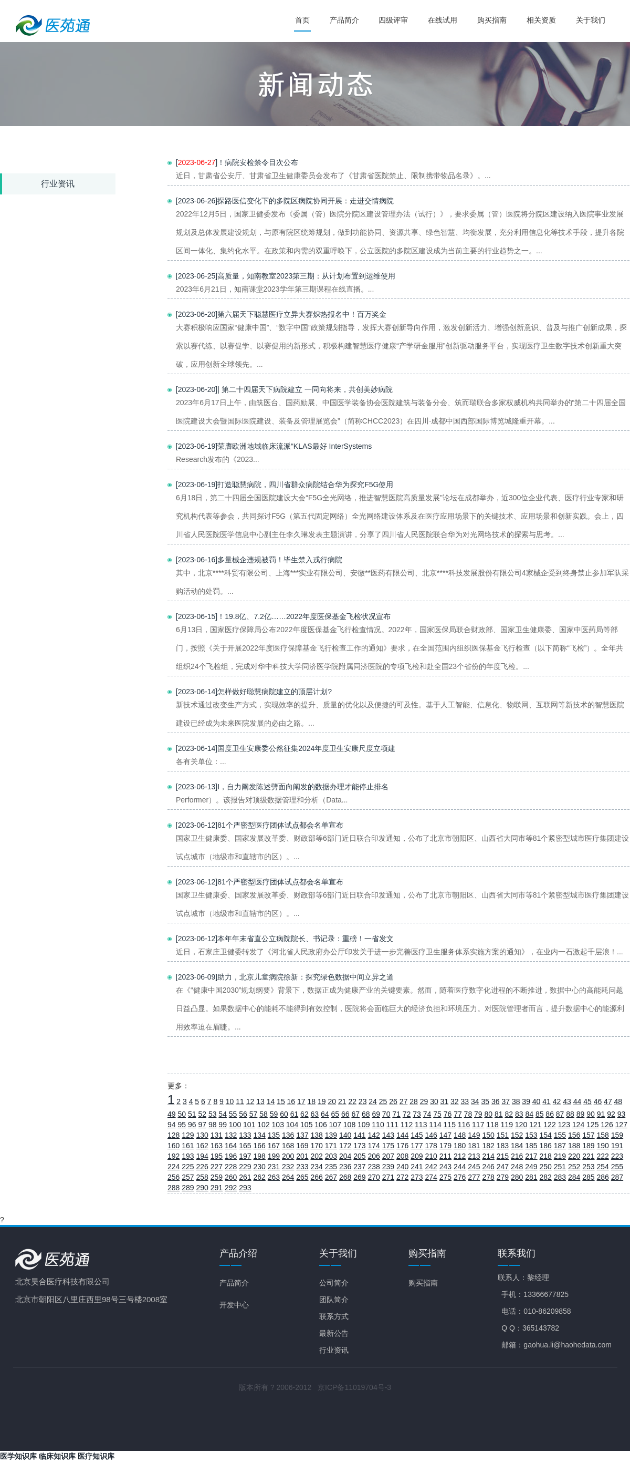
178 (431, 1145)
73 (417, 1114)
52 (202, 1114)
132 (231, 1135)
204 (345, 1156)
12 (250, 1101)
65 (335, 1114)
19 (322, 1101)
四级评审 (396, 20)
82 (509, 1114)
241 (417, 1166)
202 (317, 1156)
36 (495, 1101)
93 (621, 1114)
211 (445, 1156)
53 (212, 1114)
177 (417, 1145)
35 (485, 1101)
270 (374, 1177)
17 (301, 1101)
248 (517, 1166)
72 (407, 1114)
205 (359, 1156)
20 (332, 1101)
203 (331, 1156)
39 (526, 1101)
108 (349, 1124)
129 (188, 1135)
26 (393, 1101)
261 (245, 1177)
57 (253, 1114)
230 (260, 1166)
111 (392, 1124)
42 (557, 1101)
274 (431, 1177)
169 (302, 1145)
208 (402, 1156)
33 (465, 1101)
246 (488, 1166)
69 (376, 1114)
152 (517, 1135)
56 (243, 1114)
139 (331, 1135)
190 (603, 1145)
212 (460, 1156)
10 (230, 1101)
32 (454, 1101)
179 (445, 1145)
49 (171, 1114)
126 (607, 1124)
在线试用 (444, 20)
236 (345, 1166)
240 (402, 1166)
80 (489, 1114)
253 (588, 1166)
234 (317, 1166)
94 (171, 1124)
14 (271, 1101)
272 (402, 1177)
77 (458, 1114)
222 (603, 1156)
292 (231, 1187)
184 (517, 1145)
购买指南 (493, 20)
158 (603, 1135)
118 (492, 1124)
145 (417, 1135)
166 (260, 1145)
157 (588, 1135)
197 (245, 1156)
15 (281, 1101)
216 (517, 1156)
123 (564, 1124)
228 (231, 1166)
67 (355, 1114)
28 (414, 1101)
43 (567, 1101)
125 (592, 1124)
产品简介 (347, 20)
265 (302, 1177)
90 (590, 1114)
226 (202, 1166)
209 (417, 1156)
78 (468, 1114)
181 (474, 1145)
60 (284, 1114)
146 (431, 1135)
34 (475, 1101)
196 (231, 1156)
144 (402, 1135)
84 (529, 1114)
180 (460, 1145)
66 (345, 1114)
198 (260, 1156)
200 (288, 1156)
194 (202, 1156)
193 (188, 1156)
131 (217, 1135)
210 (431, 1156)
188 (574, 1145)
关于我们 (590, 20)
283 (560, 1177)
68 (366, 1114)
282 (546, 1177)
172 (345, 1145)
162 (202, 1145)
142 (374, 1135)
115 (450, 1124)
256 (173, 1177)
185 (531, 1145)
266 (317, 1177)
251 (560, 1166)
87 (560, 1114)
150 (488, 1135)
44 (577, 1101)
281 (531, 1177)
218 (546, 1156)
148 (460, 1135)
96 (192, 1124)
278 (488, 1177)
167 (274, 1145)
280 (517, 1177)
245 (474, 1166)
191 (617, 1145)
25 (383, 1101)
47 (608, 1101)
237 (359, 1166)
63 (315, 1114)
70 (386, 1114)
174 (374, 1145)
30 (434, 1101)
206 (374, 1156)
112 (407, 1124)
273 (417, 1177)
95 (181, 1124)
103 (278, 1124)
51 (192, 1114)
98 (212, 1124)
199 (274, 1156)
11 (240, 1101)
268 (345, 1177)
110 (378, 1124)
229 (245, 1166)
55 (233, 1114)
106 (320, 1124)
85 (540, 1114)
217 (531, 1156)
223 (617, 1156)
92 (611, 1114)
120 (521, 1124)
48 (618, 1101)
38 (516, 1101)
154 (546, 1135)
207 (388, 1156)
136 (288, 1135)
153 (531, 1135)
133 (245, 1135)
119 (507, 1124)
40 (536, 1101)
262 (260, 1177)
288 (173, 1187)
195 (217, 1156)
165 (245, 1145)
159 (617, 1135)
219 (560, 1156)
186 (546, 1145)
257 (188, 1177)
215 (503, 1156)
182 (488, 1145)
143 (388, 1135)
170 (317, 1145)
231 (274, 1166)
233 (302, 1166)
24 (373, 1101)
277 (474, 1177)
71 (396, 1114)
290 (202, 1187)
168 (288, 1145)
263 (274, 1177)
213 (474, 1156)
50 (181, 1114)
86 (549, 1114)
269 (359, 1177)
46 (598, 1101)
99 (222, 1124)
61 (294, 1114)
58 (263, 1114)
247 (503, 1166)
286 (603, 1177)
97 (202, 1124)
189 (588, 1145)
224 (173, 1166)
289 (188, 1187)
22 (352, 1101)
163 (217, 1145)
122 (549, 1124)
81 (499, 1114)
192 (173, 1156)
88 (570, 1114)
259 (217, 1177)
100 (235, 1124)
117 (478, 1124)
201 (302, 1156)
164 (231, 1145)
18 (312, 1101)
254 (603, 1166)
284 (574, 1177)
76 (448, 1114)
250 (546, 1166)
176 (402, 1145)
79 (478, 1114)
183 (503, 1145)
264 (288, 1177)
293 (245, 1187)
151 (503, 1135)
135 (274, 1135)
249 (531, 1166)
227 (217, 1166)
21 (342, 1101)
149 (474, 1135)
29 (424, 1101)
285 (588, 1177)
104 (292, 1124)
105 (306, 1124)
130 (202, 1135)
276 (460, 1177)
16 (291, 1101)
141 (359, 1135)
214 (488, 1156)
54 (222, 1114)
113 (421, 1124)
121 (535, 1124)
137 (302, 1135)
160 (173, 1145)
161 (188, 1145)
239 (388, 1166)
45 (587, 1101)
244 (460, 1166)
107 (335, 1124)
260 (231, 1177)
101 (249, 1124)
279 (503, 1177)
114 (435, 1124)
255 (617, 1166)
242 (431, 1166)
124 (578, 1124)
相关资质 (542, 20)
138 (317, 1135)
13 (260, 1101)
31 (444, 1101)
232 (288, 1166)
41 (546, 1101)
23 (363, 1101)
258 (202, 1177)
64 (325, 1114)
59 (274, 1114)
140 (345, 1135)
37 (505, 1101)
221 (588, 1156)
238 (374, 1166)
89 (580, 1114)
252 (574, 1166)
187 (560, 1145)
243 (445, 1166)
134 (260, 1135)
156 (574, 1135)
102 (263, 1124)
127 (621, 1124)
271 (388, 1177)
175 (388, 1145)
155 (560, 1135)
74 (427, 1114)
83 (519, 1114)
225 (188, 1166)
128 (173, 1135)
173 (359, 1145)
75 (437, 1114)
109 (364, 1124)
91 (601, 1114)
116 (464, 1124)
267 (331, 1177)
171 (331, 1145)
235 (331, 1166)
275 (445, 1177)
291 (217, 1187)
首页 (305, 20)
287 (617, 1177)
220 (574, 1156)
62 (304, 1114)
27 (404, 1101)
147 (445, 1135)
